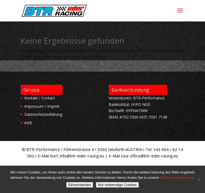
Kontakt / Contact (39, 98)
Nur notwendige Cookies (117, 185)
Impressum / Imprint (42, 106)
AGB (28, 122)
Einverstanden (79, 185)
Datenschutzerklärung (43, 114)
